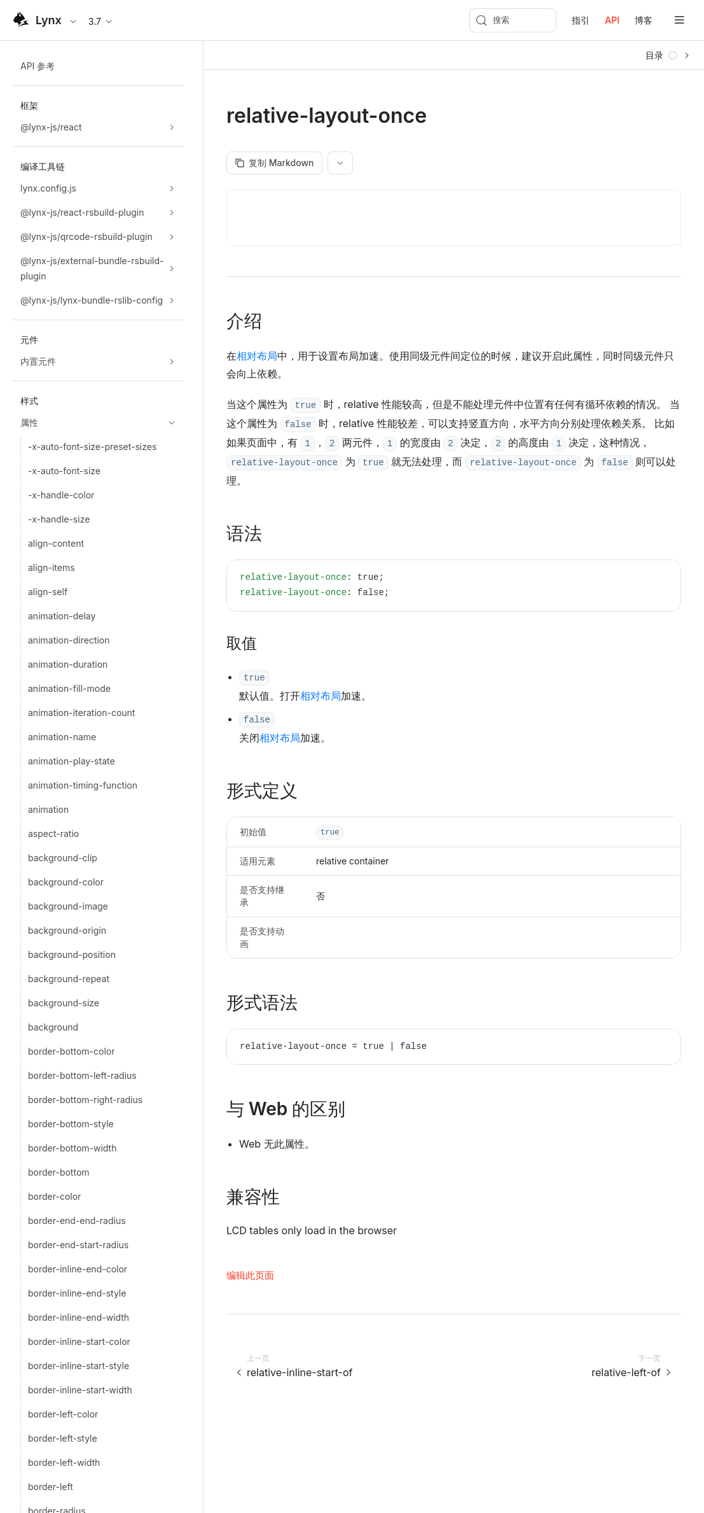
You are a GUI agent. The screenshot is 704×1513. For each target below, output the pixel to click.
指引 (581, 20)
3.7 (101, 21)
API (612, 20)
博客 (643, 20)
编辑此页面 (250, 1275)
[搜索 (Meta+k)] (512, 20)
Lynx (49, 20)
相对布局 (257, 355)
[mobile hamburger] (679, 20)
